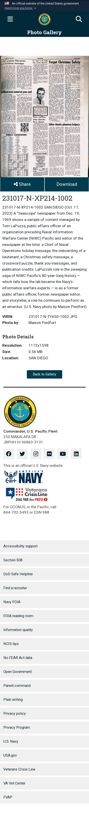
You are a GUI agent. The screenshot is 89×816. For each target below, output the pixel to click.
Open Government (17, 672)
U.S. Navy (10, 741)
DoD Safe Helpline (18, 574)
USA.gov (10, 755)
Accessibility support (20, 546)
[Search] (79, 19)
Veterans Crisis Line (19, 769)
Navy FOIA (11, 602)
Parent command (17, 685)
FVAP (7, 797)
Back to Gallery (44, 374)
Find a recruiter (15, 588)
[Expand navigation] (10, 19)
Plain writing (13, 699)
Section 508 (12, 560)
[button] (20, 8)
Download (66, 184)
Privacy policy (14, 713)
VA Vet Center (14, 783)
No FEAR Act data (17, 658)
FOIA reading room (18, 616)
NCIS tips (11, 644)
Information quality (18, 630)
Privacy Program (16, 727)
